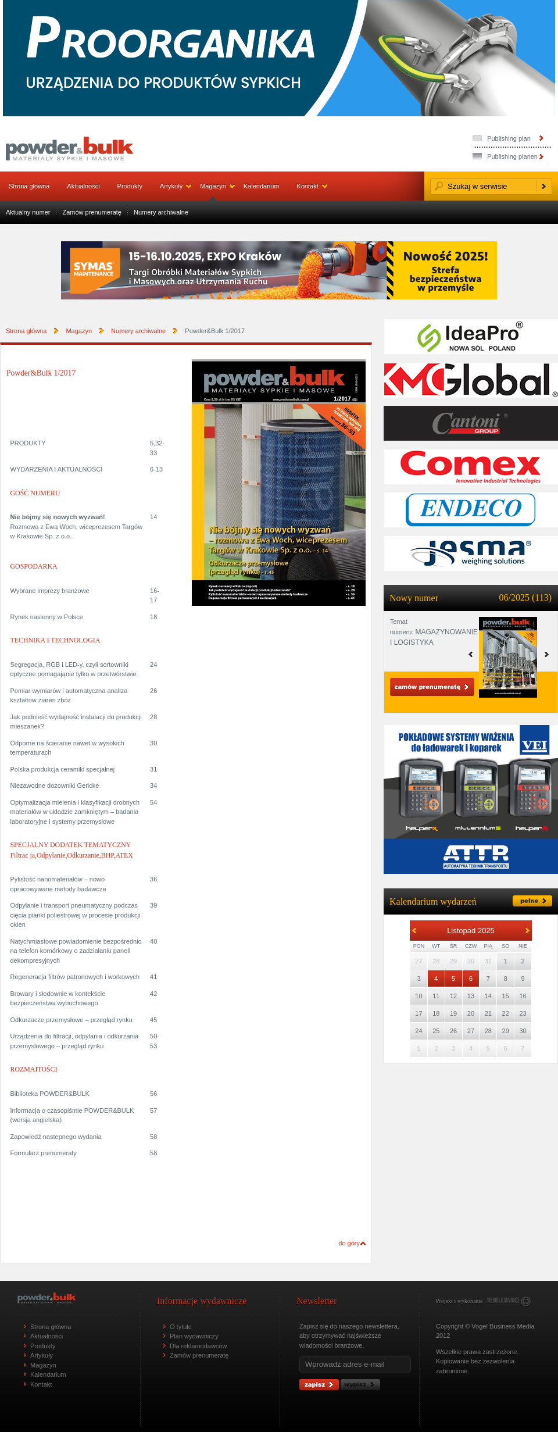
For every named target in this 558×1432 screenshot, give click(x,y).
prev (547, 654)
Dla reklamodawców (198, 1345)
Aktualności (83, 186)
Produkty (129, 186)
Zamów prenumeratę (91, 212)
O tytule (181, 1326)
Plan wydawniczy (194, 1336)
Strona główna (29, 186)
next (470, 654)
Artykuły (171, 186)
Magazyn (213, 186)
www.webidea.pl (509, 1301)
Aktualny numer (28, 212)
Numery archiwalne (161, 212)
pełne (532, 900)
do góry (349, 1243)
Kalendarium (262, 186)
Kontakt (308, 186)
